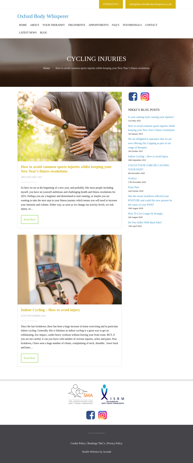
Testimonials (132, 25)
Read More (30, 219)
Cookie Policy (78, 443)
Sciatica (132, 178)
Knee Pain (133, 187)
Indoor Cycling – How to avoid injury (50, 310)
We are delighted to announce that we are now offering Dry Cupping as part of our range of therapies (150, 143)
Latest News (28, 32)
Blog (43, 32)
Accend (107, 451)
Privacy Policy (114, 443)
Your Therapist (54, 25)
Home (23, 25)
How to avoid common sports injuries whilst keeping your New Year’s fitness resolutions (66, 169)
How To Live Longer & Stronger (145, 213)
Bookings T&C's (96, 443)
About (34, 25)
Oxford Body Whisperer (43, 16)
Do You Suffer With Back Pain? (145, 222)
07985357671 (111, 4)
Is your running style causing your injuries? (151, 117)
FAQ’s (115, 25)
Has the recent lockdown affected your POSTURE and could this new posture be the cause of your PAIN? (150, 200)
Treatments (76, 25)
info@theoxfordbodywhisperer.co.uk (151, 4)
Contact (151, 25)
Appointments (99, 25)
